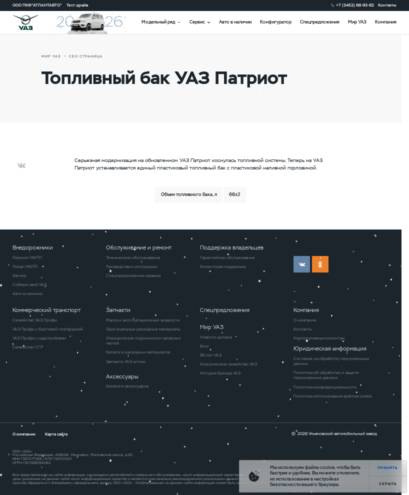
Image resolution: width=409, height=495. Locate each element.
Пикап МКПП (25, 266)
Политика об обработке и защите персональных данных (326, 375)
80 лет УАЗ (211, 355)
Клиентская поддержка (223, 266)
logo (32, 22)
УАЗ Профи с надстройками (39, 338)
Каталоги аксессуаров (127, 386)
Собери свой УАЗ (29, 284)
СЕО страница (85, 56)
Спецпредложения (320, 22)
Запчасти (118, 310)
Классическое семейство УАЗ (228, 364)
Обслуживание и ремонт (139, 247)
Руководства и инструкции (132, 266)
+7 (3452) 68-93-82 (355, 5)
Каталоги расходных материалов (138, 352)
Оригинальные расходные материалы (143, 329)
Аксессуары (122, 376)
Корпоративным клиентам (319, 338)
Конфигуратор (276, 22)
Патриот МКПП (27, 257)
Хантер (19, 275)
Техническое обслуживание (133, 257)
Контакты (387, 5)
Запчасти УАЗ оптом (125, 361)
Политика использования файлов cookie (333, 396)
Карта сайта (56, 434)
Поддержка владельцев (232, 247)
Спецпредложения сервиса (133, 275)
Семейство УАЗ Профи (34, 320)
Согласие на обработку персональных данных (331, 361)
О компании (305, 320)
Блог (205, 346)
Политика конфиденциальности (325, 387)
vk (302, 264)
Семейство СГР (27, 347)
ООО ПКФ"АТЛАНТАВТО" (37, 5)
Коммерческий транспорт (46, 310)
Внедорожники (32, 247)
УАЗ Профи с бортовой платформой (47, 329)
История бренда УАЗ (220, 373)
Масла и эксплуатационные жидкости (143, 320)
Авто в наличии (235, 22)
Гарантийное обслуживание (227, 257)
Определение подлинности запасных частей (143, 341)
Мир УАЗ (357, 22)
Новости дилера (216, 337)
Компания (385, 22)
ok (320, 264)
